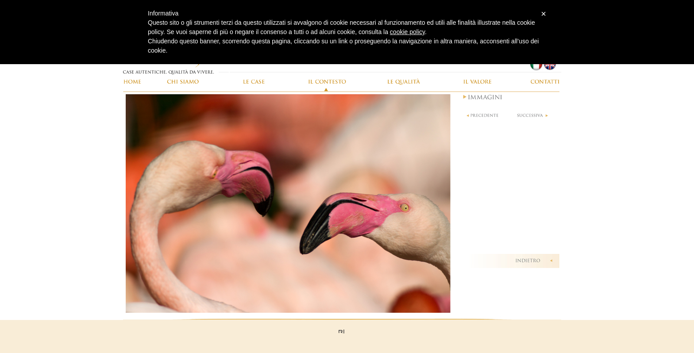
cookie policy (407, 31)
